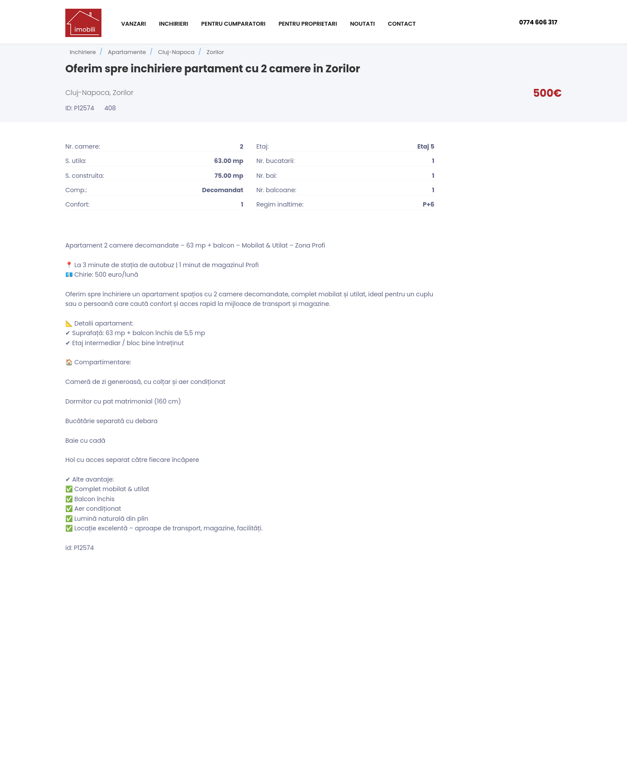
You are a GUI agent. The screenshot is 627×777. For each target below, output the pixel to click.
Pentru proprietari (308, 24)
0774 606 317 (538, 22)
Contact (402, 24)
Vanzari (133, 24)
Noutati (362, 24)
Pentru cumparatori (233, 24)
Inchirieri (173, 24)
